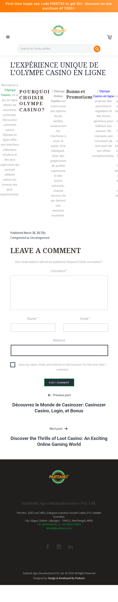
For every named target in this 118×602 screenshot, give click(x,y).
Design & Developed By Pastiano (66, 578)
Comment (59, 271)
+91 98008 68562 (47, 524)
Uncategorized (39, 238)
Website (59, 340)
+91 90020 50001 (71, 524)
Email (85, 318)
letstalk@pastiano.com (59, 528)
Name (32, 318)
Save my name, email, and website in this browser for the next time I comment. (62, 367)
